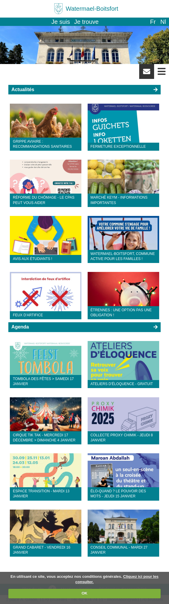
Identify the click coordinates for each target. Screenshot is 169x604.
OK (85, 593)
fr (153, 21)
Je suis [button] (61, 21)
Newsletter (146, 73)
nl (163, 21)
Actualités (22, 89)
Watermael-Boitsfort (92, 8)
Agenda (20, 326)
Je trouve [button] (86, 21)
